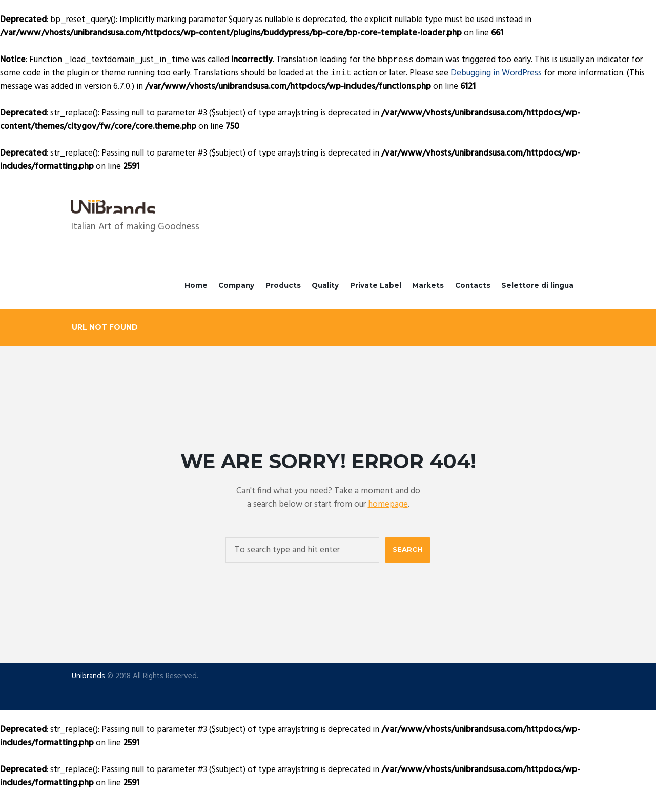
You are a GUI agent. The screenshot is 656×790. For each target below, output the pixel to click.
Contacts (472, 285)
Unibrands (88, 676)
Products (283, 285)
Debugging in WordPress (496, 73)
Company (236, 285)
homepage (388, 504)
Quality (325, 285)
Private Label (375, 285)
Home (196, 285)
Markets (428, 285)
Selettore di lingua (537, 285)
